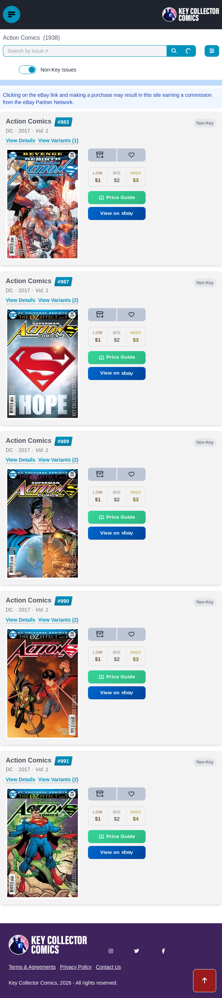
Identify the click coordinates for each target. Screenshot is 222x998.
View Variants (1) (58, 140)
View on (117, 213)
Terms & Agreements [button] (32, 967)
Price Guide (117, 197)
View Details (20, 140)
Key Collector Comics (33, 983)
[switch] (27, 69)
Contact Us (108, 967)
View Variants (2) (58, 300)
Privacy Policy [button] (76, 967)
